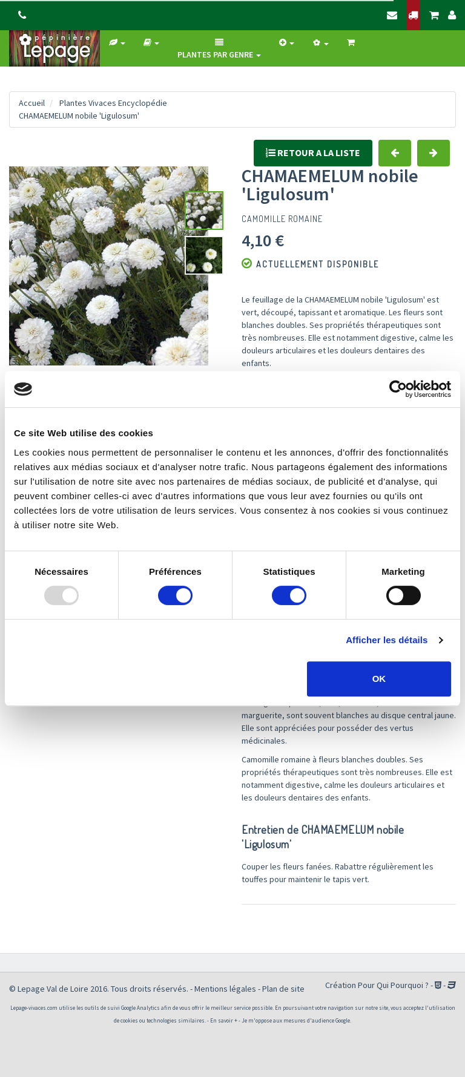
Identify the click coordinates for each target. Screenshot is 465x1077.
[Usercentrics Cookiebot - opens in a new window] (398, 389)
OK (379, 678)
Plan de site (283, 988)
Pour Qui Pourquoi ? (393, 985)
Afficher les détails (386, 640)
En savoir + (223, 1020)
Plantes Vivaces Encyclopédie (113, 102)
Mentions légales (225, 988)
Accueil (32, 102)
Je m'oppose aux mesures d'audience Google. (296, 1020)
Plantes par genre (219, 49)
